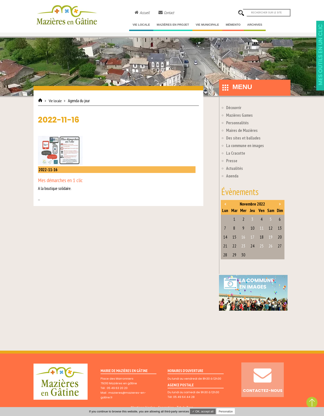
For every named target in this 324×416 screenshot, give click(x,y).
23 (243, 246)
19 (271, 237)
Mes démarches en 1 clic (60, 180)
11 (262, 228)
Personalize (226, 411)
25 (262, 246)
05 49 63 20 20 (117, 388)
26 (271, 246)
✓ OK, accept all (203, 411)
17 (252, 237)
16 (243, 237)
